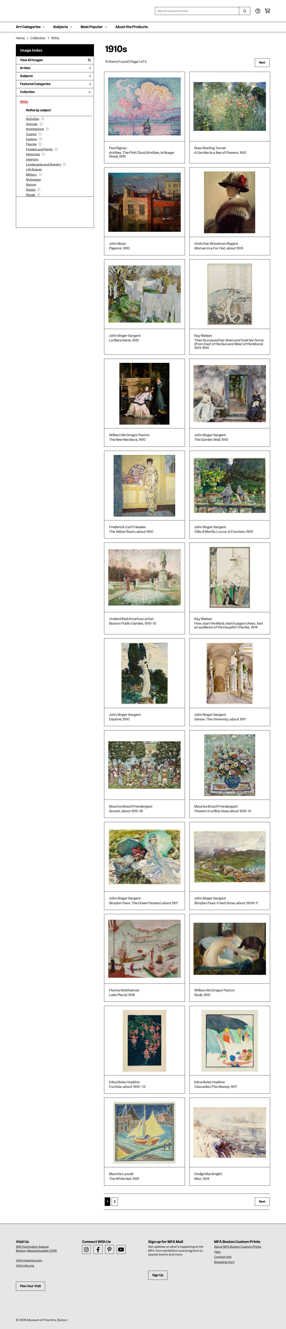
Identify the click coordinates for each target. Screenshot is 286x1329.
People (30, 190)
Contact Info (223, 1257)
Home (20, 38)
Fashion (31, 139)
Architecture (35, 129)
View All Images (55, 60)
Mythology (33, 180)
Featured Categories (55, 84)
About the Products (131, 27)
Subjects (55, 76)
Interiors (32, 160)
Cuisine (31, 134)
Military (31, 175)
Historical (33, 154)
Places (30, 195)
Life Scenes (34, 169)
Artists (55, 68)
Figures (31, 144)
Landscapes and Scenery (43, 164)
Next (262, 62)
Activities (32, 119)
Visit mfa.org (25, 1266)
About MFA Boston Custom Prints (237, 1247)
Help (217, 1252)
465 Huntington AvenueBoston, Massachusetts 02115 (36, 1249)
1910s (24, 102)
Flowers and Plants (39, 149)
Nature (31, 185)
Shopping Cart (224, 1262)
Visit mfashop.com (29, 1260)
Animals (32, 124)
